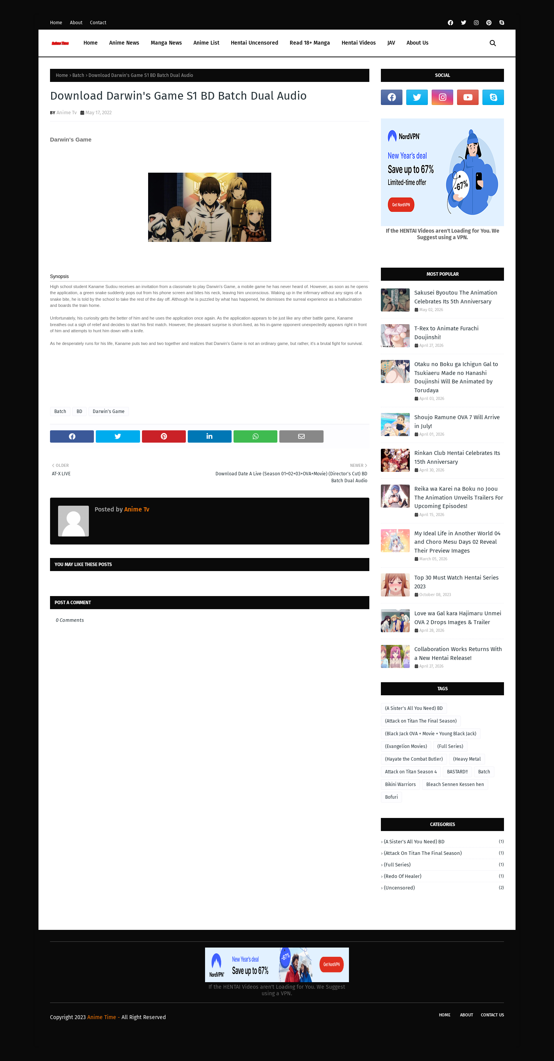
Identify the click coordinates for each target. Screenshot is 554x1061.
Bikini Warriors (400, 784)
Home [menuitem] (90, 43)
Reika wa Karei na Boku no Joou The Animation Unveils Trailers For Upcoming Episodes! (458, 497)
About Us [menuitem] (418, 43)
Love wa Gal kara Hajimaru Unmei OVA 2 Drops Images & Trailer (457, 618)
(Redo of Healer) (444, 876)
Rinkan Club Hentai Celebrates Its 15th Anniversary (457, 457)
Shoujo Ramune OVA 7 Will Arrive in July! (457, 422)
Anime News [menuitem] (124, 43)
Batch (78, 75)
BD (79, 411)
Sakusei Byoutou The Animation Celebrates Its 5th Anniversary (455, 297)
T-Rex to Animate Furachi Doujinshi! (446, 333)
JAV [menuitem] (391, 43)
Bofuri (391, 797)
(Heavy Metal (467, 759)
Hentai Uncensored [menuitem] (254, 43)
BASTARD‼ (457, 772)
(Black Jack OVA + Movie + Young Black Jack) (430, 733)
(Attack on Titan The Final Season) (421, 721)
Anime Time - (104, 1017)
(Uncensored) (444, 888)
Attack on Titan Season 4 (411, 772)
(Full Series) (450, 746)
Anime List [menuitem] (206, 43)
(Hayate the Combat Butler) (414, 759)
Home (56, 22)
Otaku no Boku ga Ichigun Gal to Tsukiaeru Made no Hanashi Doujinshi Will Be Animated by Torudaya (456, 377)
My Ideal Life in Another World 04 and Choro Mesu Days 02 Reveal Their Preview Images (457, 542)
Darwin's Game (109, 411)
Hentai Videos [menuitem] (359, 43)
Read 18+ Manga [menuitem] (310, 43)
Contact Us (492, 1015)
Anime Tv (67, 112)
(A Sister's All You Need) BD (414, 708)
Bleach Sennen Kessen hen (455, 784)
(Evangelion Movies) (406, 746)
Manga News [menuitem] (166, 43)
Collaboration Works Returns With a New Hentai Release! (458, 653)
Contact (98, 22)
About (76, 22)
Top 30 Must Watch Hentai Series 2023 (456, 582)
